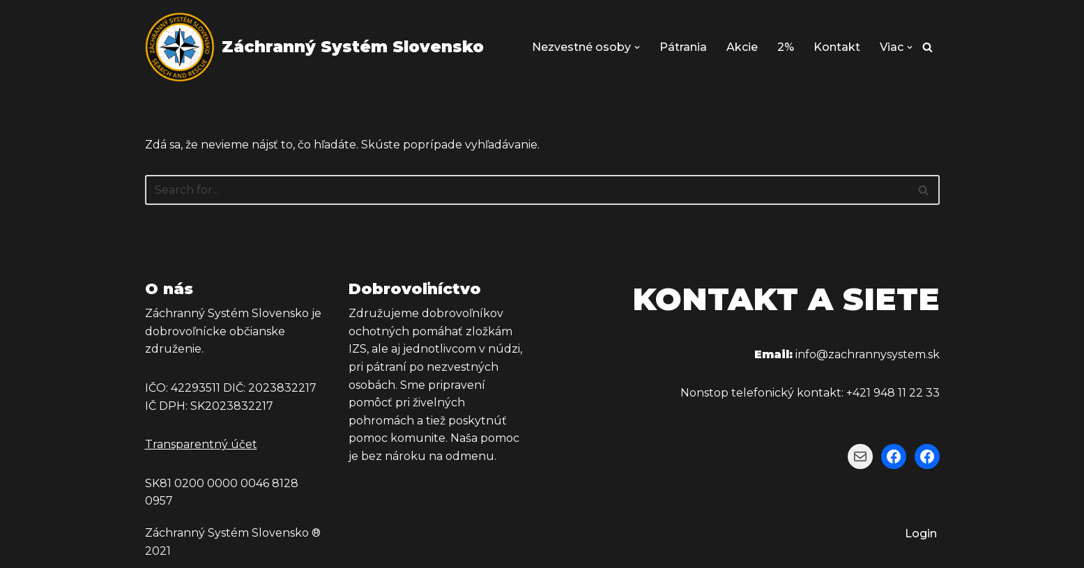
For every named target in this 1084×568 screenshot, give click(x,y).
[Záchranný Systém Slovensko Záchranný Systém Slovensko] (314, 47)
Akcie (742, 47)
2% (785, 47)
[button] (637, 47)
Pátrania (683, 47)
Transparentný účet (201, 444)
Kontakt (837, 47)
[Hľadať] (927, 47)
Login (921, 533)
